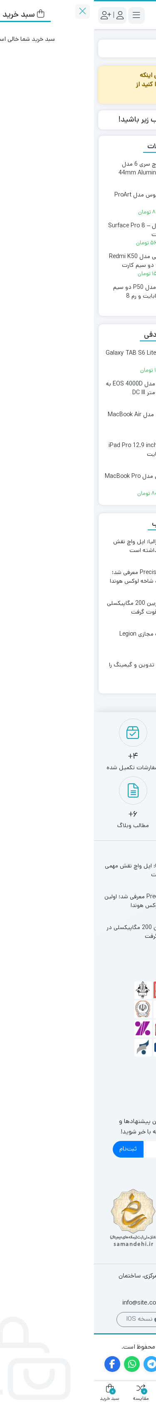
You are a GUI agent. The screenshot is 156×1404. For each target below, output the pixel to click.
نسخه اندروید (106, 1319)
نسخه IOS (48, 1319)
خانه (142, 48)
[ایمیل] (86, 1149)
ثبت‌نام (34, 1148)
